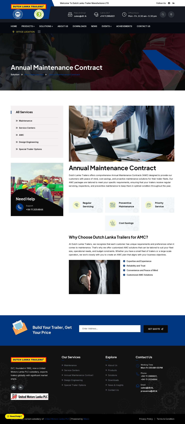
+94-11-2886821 (149, 376)
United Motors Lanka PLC (56, 419)
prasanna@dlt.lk (149, 391)
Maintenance (25, 120)
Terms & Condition (165, 419)
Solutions (45, 26)
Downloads (79, 26)
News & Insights (115, 385)
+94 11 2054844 (34, 209)
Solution (15, 74)
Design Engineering (28, 142)
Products (27, 26)
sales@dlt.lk (80, 16)
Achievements (124, 26)
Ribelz (86, 419)
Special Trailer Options (30, 149)
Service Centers (27, 128)
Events (106, 26)
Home (14, 26)
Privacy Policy (146, 419)
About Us (63, 26)
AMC (21, 135)
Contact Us (143, 26)
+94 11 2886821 (107, 16)
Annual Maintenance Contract (78, 375)
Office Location (24, 32)
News (94, 26)
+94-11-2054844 (149, 379)
